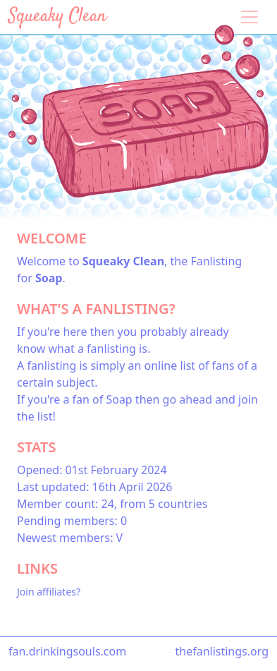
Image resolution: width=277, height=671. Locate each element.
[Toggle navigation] (249, 17)
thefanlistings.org (222, 651)
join (248, 399)
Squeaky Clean (57, 17)
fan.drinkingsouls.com (67, 651)
